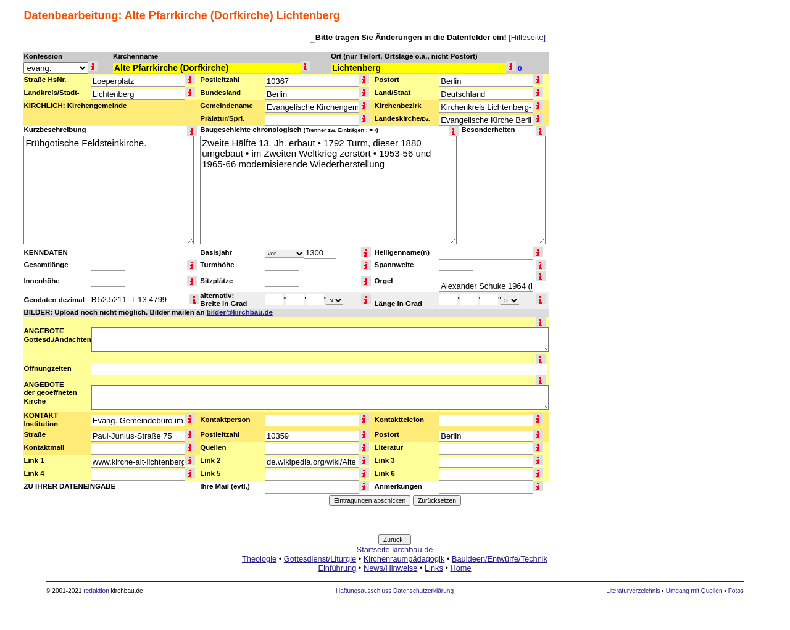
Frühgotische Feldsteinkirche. (108, 190)
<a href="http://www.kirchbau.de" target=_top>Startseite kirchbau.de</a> (394, 572)
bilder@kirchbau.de (240, 312)
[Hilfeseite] (527, 37)
